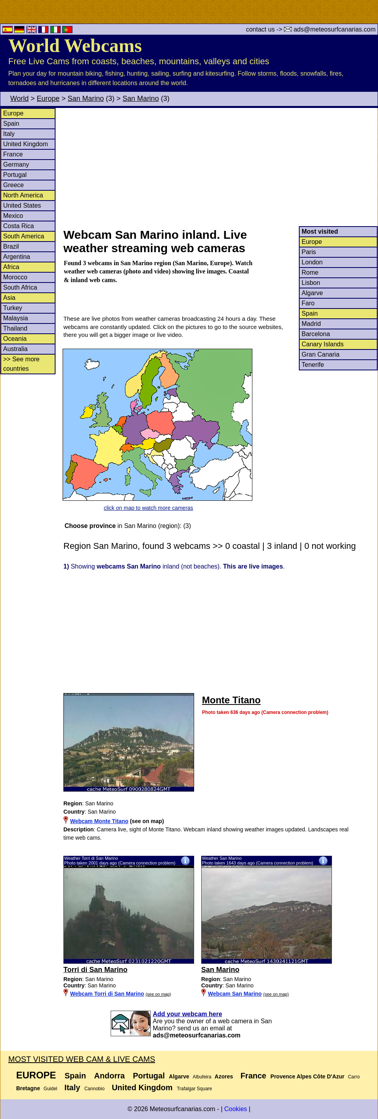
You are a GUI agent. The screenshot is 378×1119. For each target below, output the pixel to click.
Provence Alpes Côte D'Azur (308, 1076)
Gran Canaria (320, 354)
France (13, 154)
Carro (354, 1077)
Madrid (311, 323)
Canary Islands (323, 344)
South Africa (20, 287)
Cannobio (94, 1088)
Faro (308, 303)
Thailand (15, 328)
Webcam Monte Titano (99, 821)
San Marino (86, 98)
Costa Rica (18, 226)
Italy (9, 133)
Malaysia (15, 318)
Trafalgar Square (194, 1088)
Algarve (312, 293)
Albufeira (202, 1077)
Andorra (109, 1075)
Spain (11, 123)
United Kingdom (25, 144)
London (312, 262)
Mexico (13, 215)
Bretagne (28, 1088)
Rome (310, 272)
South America (23, 236)
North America (23, 195)
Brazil (11, 246)
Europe (48, 98)
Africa (11, 267)
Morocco (15, 277)
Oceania (15, 338)
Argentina (16, 256)
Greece (13, 185)
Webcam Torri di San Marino (107, 994)
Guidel (50, 1088)
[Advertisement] (220, 167)
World (19, 98)
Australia (15, 349)
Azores (224, 1076)
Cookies (235, 1109)
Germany (16, 164)
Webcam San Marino (235, 994)
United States (22, 205)
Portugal (15, 174)
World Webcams (75, 45)
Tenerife (313, 364)
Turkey (12, 308)
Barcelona (316, 334)
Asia (9, 297)
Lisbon (311, 282)
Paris (309, 252)
